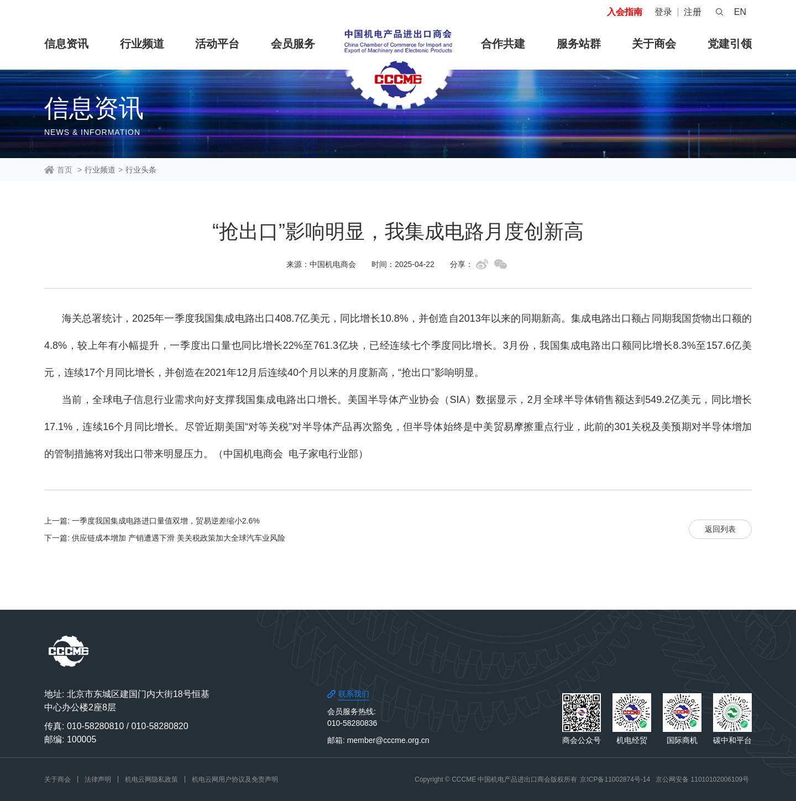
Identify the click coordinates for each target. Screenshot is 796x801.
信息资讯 (66, 44)
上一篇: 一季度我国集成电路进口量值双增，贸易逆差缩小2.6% (152, 520)
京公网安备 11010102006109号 (702, 779)
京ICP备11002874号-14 (615, 779)
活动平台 (217, 44)
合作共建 (503, 44)
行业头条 (140, 169)
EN (740, 12)
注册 (692, 12)
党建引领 (730, 44)
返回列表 (720, 529)
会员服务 (293, 44)
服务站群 (579, 44)
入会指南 (624, 12)
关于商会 (654, 44)
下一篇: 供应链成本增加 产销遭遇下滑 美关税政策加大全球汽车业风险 (164, 537)
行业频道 (142, 44)
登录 (663, 12)
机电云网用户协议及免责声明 (235, 779)
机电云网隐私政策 (151, 779)
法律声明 (98, 779)
